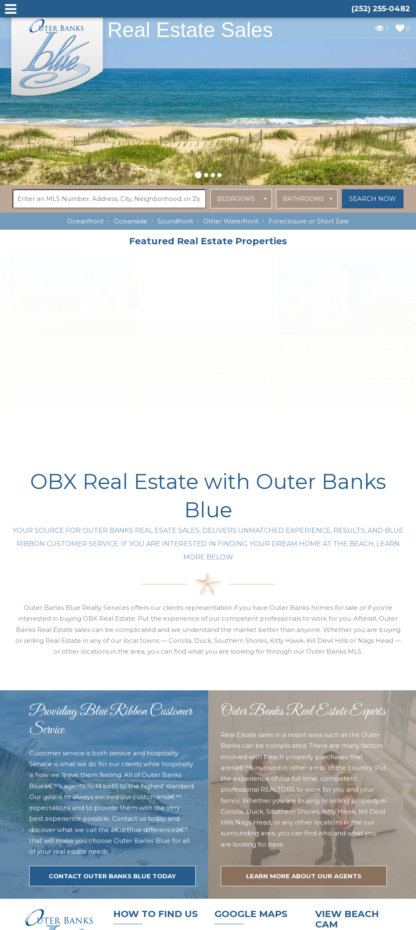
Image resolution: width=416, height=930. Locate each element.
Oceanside (130, 221)
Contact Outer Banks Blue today (112, 706)
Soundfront (175, 221)
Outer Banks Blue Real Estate (57, 53)
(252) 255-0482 (139, 854)
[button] (198, 173)
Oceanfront (85, 221)
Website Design (296, 918)
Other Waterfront (231, 221)
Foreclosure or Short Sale (309, 221)
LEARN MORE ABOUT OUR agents (303, 706)
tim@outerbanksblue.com (155, 838)
